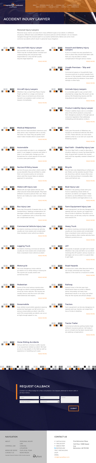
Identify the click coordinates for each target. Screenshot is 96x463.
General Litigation (73, 5)
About (35, 5)
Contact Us (65, 7)
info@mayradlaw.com (61, 457)
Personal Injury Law (46, 5)
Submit (74, 408)
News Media (75, 7)
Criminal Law (60, 5)
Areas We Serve (41, 7)
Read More (42, 61)
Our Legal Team (54, 7)
